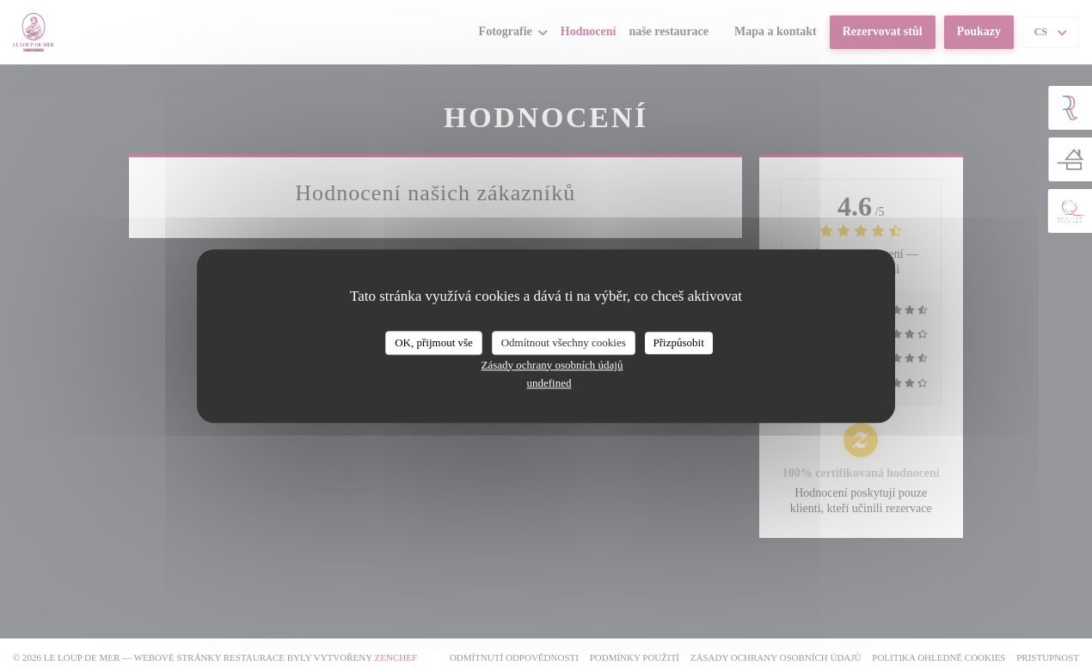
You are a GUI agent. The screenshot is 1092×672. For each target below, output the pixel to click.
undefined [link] (549, 382)
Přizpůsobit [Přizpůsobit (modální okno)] (678, 342)
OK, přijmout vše (434, 342)
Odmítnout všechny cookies (563, 342)
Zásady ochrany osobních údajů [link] (552, 364)
